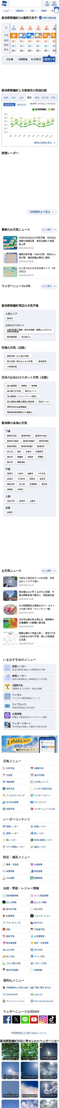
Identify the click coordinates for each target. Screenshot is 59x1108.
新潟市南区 (44, 441)
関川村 (10, 462)
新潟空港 (42, 361)
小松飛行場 (12, 367)
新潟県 (44, 11)
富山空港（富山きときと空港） (20, 361)
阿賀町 (41, 457)
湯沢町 (44, 484)
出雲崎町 (33, 484)
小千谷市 (41, 474)
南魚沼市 (11, 484)
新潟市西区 (12, 446)
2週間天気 (19, 11)
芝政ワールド (44, 402)
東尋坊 (24, 386)
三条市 (20, 474)
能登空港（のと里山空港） (18, 356)
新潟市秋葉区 (29, 441)
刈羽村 (20, 489)
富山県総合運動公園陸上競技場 (20, 402)
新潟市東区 (26, 436)
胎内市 (10, 457)
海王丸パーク (31, 391)
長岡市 (10, 474)
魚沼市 (42, 479)
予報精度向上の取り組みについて (28, 1033)
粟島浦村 (21, 462)
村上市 (10, 452)
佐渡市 (10, 512)
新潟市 (10, 318)
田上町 (22, 484)
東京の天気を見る (45, 142)
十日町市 (21, 479)
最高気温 (9, 104)
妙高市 (22, 501)
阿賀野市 (39, 452)
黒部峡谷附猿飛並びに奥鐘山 (19, 412)
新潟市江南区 (13, 441)
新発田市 (41, 446)
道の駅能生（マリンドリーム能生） (22, 396)
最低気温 (21, 104)
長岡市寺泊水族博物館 (16, 407)
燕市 (19, 452)
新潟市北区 (12, 436)
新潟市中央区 (41, 436)
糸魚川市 (11, 501)
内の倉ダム (26, 337)
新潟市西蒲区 (27, 446)
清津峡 (34, 386)
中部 (32, 11)
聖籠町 (20, 457)
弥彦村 (30, 457)
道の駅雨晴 (12, 386)
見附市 (32, 479)
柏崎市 (30, 474)
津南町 (10, 489)
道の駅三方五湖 (14, 391)
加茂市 (10, 479)
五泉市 (28, 452)
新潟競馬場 (12, 337)
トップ (6, 11)
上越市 (32, 501)
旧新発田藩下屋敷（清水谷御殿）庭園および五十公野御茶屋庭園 (29, 331)
